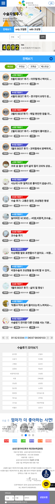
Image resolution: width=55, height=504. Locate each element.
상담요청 (44, 497)
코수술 (14, 403)
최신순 (10, 66)
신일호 (40, 354)
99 (39, 337)
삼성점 (40, 383)
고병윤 (14, 364)
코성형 (40, 374)
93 (19, 337)
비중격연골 (40, 403)
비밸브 (14, 408)
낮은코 (40, 408)
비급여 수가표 (34, 460)
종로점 (14, 393)
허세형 (40, 359)
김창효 (14, 369)
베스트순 (45, 66)
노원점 (40, 388)
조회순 (33, 66)
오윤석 (14, 359)
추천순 (22, 66)
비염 (14, 379)
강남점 (14, 383)
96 (29, 337)
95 (26, 337)
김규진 (40, 364)
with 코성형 (34, 29)
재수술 (14, 398)
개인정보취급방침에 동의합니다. (15, 502)
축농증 (40, 369)
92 (16, 337)
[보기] (25, 502)
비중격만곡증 (14, 374)
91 (12, 337)
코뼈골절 (40, 379)
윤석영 (14, 354)
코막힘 (40, 398)
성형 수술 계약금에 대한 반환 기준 (27, 463)
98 (36, 337)
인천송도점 (40, 393)
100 (43, 337)
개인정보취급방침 (36, 449)
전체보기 (7, 29)
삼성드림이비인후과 (20, 449)
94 (22, 337)
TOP (51, 485)
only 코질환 (20, 29)
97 (32, 337)
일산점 (14, 388)
